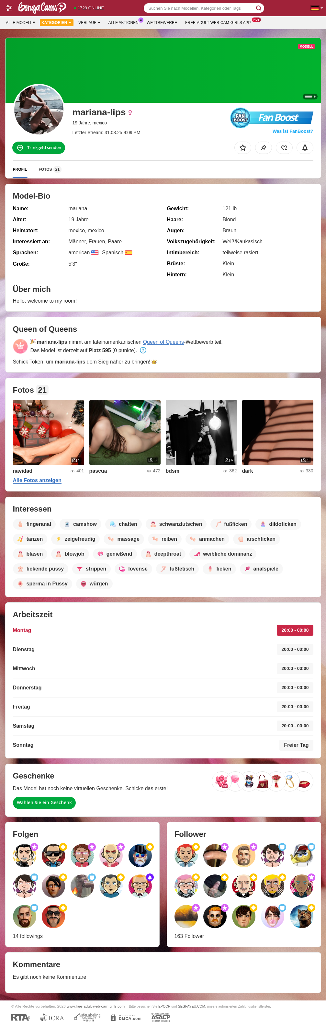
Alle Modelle (20, 22)
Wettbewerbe (162, 22)
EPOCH (164, 1006)
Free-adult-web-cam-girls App (219, 22)
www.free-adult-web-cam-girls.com (96, 1006)
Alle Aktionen (125, 22)
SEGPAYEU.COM (191, 1006)
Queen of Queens (163, 342)
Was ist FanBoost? (293, 131)
